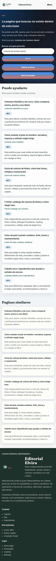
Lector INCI (9, 530)
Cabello (7, 514)
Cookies (7, 552)
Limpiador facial (11, 536)
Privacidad (8, 549)
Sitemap (7, 555)
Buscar (28, 58)
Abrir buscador (28, 75)
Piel (5, 517)
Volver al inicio (28, 67)
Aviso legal (8, 546)
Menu (49, 5)
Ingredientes (9, 520)
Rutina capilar (10, 533)
